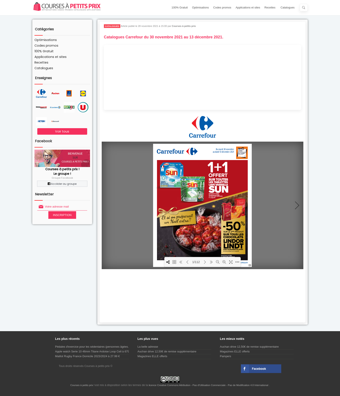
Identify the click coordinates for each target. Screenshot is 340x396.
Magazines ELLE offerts (152, 356)
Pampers (225, 356)
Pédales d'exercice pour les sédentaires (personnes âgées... (92, 346)
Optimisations (200, 7)
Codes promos (222, 7)
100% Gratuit (180, 7)
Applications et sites (248, 7)
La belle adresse (147, 346)
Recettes (270, 7)
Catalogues (288, 7)
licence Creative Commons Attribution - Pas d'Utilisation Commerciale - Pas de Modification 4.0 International (209, 385)
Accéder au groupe (62, 184)
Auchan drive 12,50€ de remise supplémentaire (166, 351)
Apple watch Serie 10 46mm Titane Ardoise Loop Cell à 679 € (93, 351)
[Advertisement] (202, 77)
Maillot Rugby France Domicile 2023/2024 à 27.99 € (87, 356)
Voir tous (62, 131)
